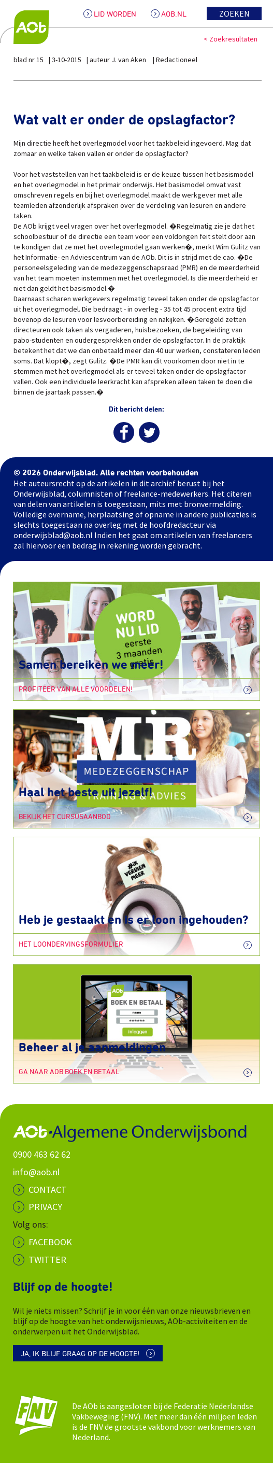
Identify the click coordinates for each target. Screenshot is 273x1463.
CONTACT (47, 1189)
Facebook (50, 1242)
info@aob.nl (36, 1172)
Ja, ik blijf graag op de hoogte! (80, 1354)
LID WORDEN (115, 14)
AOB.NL (173, 14)
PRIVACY (45, 1207)
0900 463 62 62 (41, 1154)
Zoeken (234, 13)
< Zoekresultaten (230, 39)
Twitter (47, 1259)
